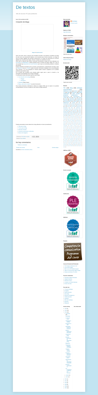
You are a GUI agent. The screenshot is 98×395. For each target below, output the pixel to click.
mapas (79, 111)
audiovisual (78, 107)
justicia (69, 135)
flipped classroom (70, 130)
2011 (66, 380)
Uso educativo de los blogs (24, 77)
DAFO (64, 117)
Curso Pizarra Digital (68, 267)
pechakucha (65, 140)
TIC (64, 88)
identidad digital (66, 111)
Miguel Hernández (70, 119)
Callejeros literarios (68, 279)
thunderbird (71, 145)
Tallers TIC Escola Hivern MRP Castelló (72, 270)
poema (68, 106)
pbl (65, 106)
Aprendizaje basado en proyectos (68, 327)
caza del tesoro (78, 121)
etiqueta (68, 129)
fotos (80, 130)
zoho (68, 115)
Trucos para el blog (22, 128)
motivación (79, 136)
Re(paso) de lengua (67, 59)
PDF (75, 119)
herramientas (79, 105)
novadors (66, 139)
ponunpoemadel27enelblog (68, 114)
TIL (65, 120)
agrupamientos (78, 120)
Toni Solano (74, 21)
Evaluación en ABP (68, 324)
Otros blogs (66, 293)
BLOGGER (18, 62)
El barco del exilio (68, 283)
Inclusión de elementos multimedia (26, 131)
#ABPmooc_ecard (73, 115)
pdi (80, 139)
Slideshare (19, 68)
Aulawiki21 (66, 298)
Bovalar (77, 116)
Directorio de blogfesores (69, 295)
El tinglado (66, 290)
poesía (81, 140)
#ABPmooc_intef (67, 91)
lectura (72, 111)
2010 (66, 382)
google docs (71, 100)
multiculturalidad (66, 138)
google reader (72, 131)
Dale (67, 117)
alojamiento (79, 106)
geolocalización (65, 131)
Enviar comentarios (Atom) (27, 149)
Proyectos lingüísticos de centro (68, 354)
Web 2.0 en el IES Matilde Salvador (71, 268)
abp (68, 92)
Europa (74, 117)
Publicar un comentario (22, 144)
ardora (73, 121)
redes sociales (76, 93)
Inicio (38, 147)
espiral (79, 110)
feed (81, 129)
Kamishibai (68, 316)
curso (64, 105)
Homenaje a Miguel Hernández (70, 277)
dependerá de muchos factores (31, 64)
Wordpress (23, 80)
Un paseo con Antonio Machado (70, 282)
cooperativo (79, 124)
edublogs (24, 138)
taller (80, 144)
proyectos (74, 92)
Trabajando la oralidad (68, 321)
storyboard (65, 144)
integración (76, 134)
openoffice (71, 139)
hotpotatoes (80, 131)
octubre (67, 375)
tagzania (76, 144)
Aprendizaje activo (68, 357)
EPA (70, 117)
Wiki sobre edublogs (68, 299)
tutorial (64, 115)
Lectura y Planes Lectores (68, 350)
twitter (76, 145)
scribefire (69, 143)
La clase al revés (68, 318)
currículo (69, 126)
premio (76, 114)
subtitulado (70, 144)
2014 (66, 310)
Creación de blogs (68, 335)
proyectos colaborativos (70, 95)
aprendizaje (65, 107)
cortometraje (65, 125)
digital (77, 126)
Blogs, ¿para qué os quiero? (24, 84)
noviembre (68, 313)
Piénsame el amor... (68, 280)
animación (65, 121)
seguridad (74, 143)
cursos (73, 126)
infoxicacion (65, 134)
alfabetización (66, 102)
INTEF (70, 97)
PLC (81, 119)
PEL (78, 119)
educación (65, 100)
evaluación (74, 105)
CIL (80, 116)
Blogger (33, 52)
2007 (66, 387)
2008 (66, 386)
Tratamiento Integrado (70, 120)
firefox (65, 130)
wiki (79, 102)
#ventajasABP (72, 116)
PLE (80, 101)
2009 (66, 384)
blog (21, 138)
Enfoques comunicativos (68, 365)
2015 (66, 308)
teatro (64, 145)
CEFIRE (65, 97)
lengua (75, 111)
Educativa (66, 301)
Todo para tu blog (22, 126)
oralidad (76, 139)
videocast (75, 101)
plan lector (79, 112)
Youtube (28, 68)
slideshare (79, 143)
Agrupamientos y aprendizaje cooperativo (68, 361)
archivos (69, 121)
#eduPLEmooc (66, 96)
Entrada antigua (55, 147)
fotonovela (76, 130)
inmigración (71, 134)
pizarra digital (71, 140)
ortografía (80, 97)
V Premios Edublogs (68, 289)
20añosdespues (76, 96)
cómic (64, 110)
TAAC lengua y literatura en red (70, 265)
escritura (68, 105)
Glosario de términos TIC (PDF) (70, 272)
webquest (79, 145)
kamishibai (73, 135)
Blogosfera (68, 343)
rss (80, 114)
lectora (77, 135)
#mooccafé (66, 116)
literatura (64, 136)
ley (80, 135)
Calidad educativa (68, 296)
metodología (65, 112)
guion (76, 131)
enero (67, 376)
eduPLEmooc (72, 98)
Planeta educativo (68, 292)
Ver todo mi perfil (74, 23)
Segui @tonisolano (67, 32)
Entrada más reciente (20, 147)
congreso (68, 124)
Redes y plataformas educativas (68, 331)
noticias (81, 138)
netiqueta (76, 138)
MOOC (76, 91)
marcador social (79, 100)
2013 (66, 312)
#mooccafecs (80, 115)
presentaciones (68, 101)
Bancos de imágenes (23, 132)
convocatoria (73, 124)
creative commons (73, 125)
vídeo (66, 98)
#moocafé (73, 106)
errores (64, 129)
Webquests (66, 303)
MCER (78, 117)
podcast (73, 102)
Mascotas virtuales (22, 129)
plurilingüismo (76, 140)
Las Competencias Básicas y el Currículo (68, 370)
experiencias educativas (75, 129)
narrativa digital (72, 112)
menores (73, 136)
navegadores (72, 138)
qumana (64, 143)
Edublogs (20, 82)
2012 (66, 379)
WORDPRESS (25, 62)
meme (69, 136)
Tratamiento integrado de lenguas (68, 346)
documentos (74, 110)
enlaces (74, 97)
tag (73, 144)
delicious (68, 110)
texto (67, 145)
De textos (25, 7)
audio (72, 107)
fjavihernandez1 (40, 52)
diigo (80, 126)
